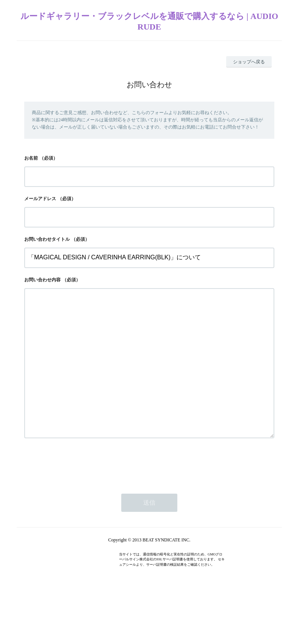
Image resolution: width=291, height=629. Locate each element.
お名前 (31, 158)
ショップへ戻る (249, 61)
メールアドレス (40, 198)
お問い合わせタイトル (47, 239)
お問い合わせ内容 (42, 279)
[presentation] (81, 494)
